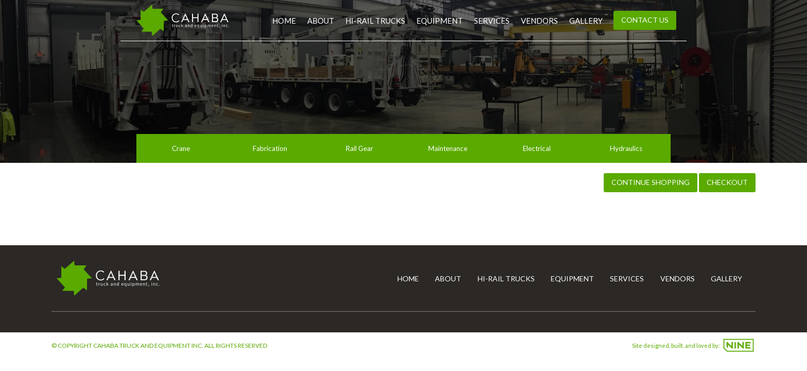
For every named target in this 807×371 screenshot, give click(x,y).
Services (492, 20)
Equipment (439, 20)
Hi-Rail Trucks (375, 20)
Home (284, 20)
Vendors (539, 20)
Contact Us (645, 19)
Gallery (586, 20)
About (320, 20)
